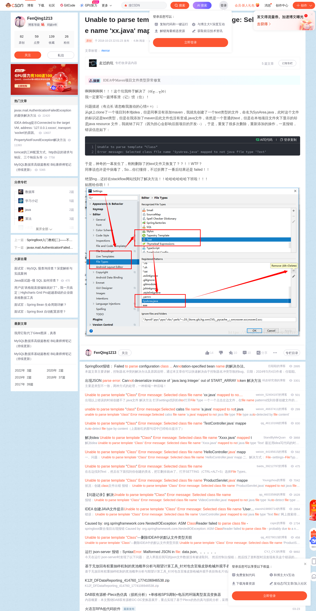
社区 (52, 5)
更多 (107, 5)
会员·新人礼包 (247, 5)
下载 (41, 5)
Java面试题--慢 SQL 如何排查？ (42, 280)
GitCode (67, 5)
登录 (224, 5)
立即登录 (190, 42)
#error (106, 50)
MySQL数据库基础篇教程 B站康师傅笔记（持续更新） (43, 356)
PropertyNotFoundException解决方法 (42, 142)
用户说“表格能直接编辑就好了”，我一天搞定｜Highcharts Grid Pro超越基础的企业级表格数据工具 (43, 293)
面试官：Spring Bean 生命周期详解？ (40, 304)
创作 (304, 5)
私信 (61, 55)
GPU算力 (89, 4)
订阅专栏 (287, 63)
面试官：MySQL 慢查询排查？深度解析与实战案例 (43, 271)
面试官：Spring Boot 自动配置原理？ (40, 311)
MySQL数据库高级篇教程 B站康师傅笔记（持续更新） (43, 167)
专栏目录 (292, 353)
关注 (125, 353)
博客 (30, 5)
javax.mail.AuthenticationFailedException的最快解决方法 (42, 113)
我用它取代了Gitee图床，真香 (35, 333)
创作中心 (282, 5)
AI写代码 (266, 139)
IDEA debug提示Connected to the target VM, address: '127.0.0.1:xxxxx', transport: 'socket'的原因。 (43, 128)
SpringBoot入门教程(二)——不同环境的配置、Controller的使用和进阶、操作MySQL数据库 (50, 240)
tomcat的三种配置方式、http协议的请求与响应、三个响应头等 (43, 154)
